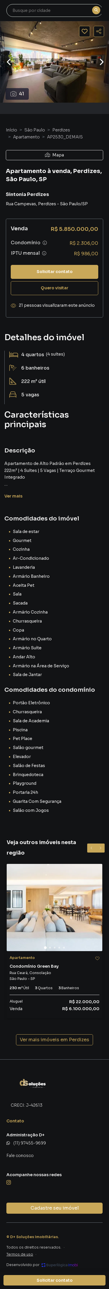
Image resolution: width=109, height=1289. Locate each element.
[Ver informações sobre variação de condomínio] (45, 243)
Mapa (54, 155)
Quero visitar (54, 287)
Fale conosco (20, 1155)
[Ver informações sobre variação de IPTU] (44, 253)
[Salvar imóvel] (84, 31)
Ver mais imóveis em (54, 1039)
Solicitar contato (55, 271)
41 (17, 94)
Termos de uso (19, 1254)
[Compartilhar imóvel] (99, 31)
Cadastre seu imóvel (55, 1208)
